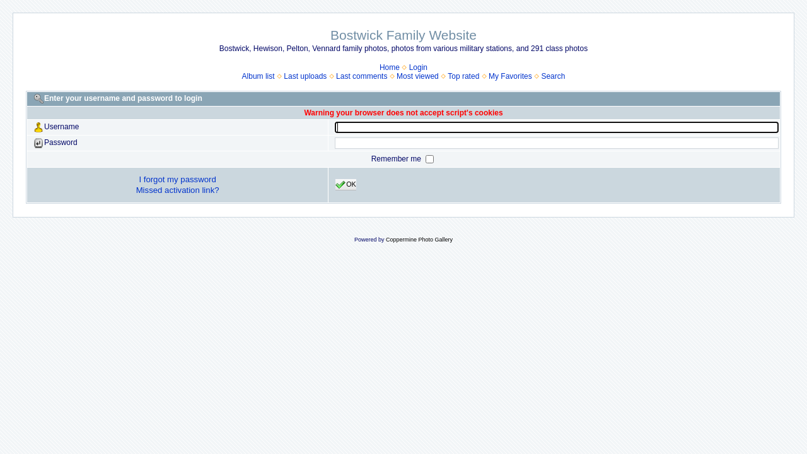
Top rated (463, 76)
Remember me (397, 158)
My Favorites (510, 76)
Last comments (361, 76)
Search (553, 76)
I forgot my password (177, 179)
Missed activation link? (177, 190)
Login (418, 67)
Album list (258, 76)
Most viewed (418, 76)
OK (345, 185)
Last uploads (305, 76)
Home (390, 67)
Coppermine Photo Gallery (419, 239)
